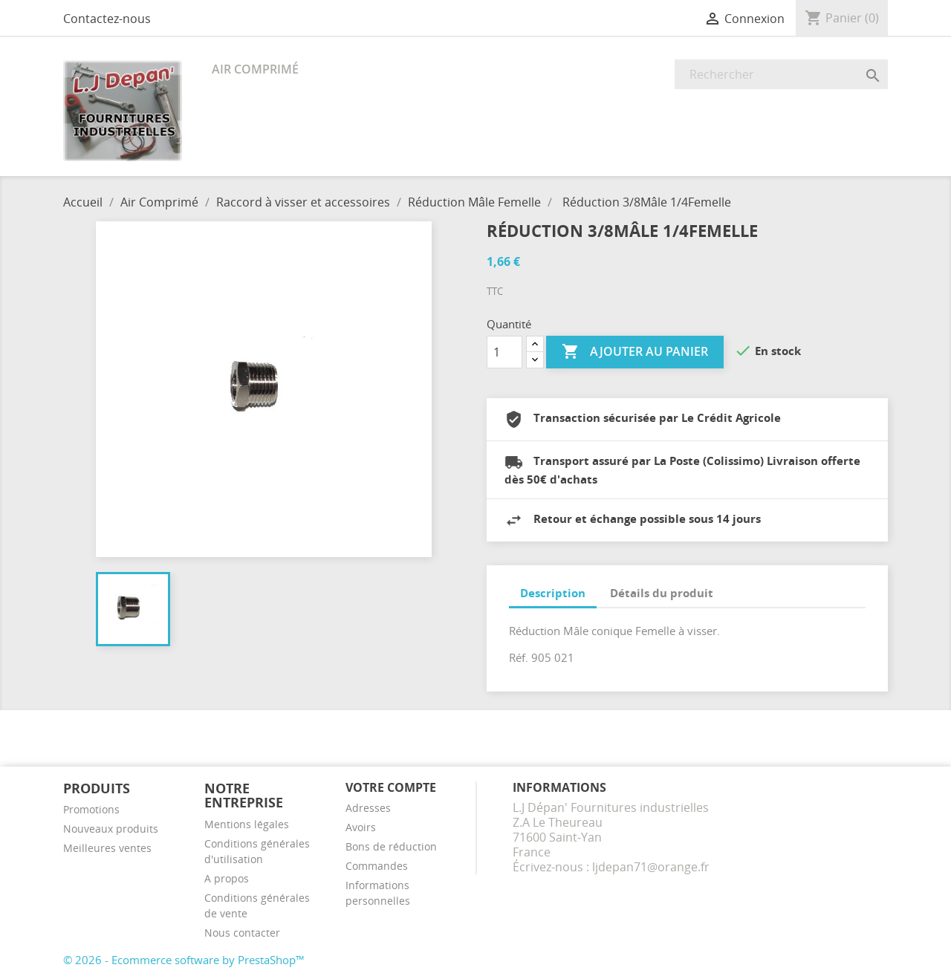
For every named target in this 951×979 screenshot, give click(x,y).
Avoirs (360, 827)
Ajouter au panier (635, 352)
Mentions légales (246, 824)
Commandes (376, 866)
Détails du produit (661, 592)
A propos (226, 878)
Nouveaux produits (110, 829)
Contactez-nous (107, 18)
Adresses (368, 808)
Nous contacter (242, 933)
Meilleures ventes (107, 848)
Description (552, 592)
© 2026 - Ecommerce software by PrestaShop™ (184, 959)
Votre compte (390, 787)
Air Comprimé (255, 69)
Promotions (91, 809)
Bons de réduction (391, 846)
